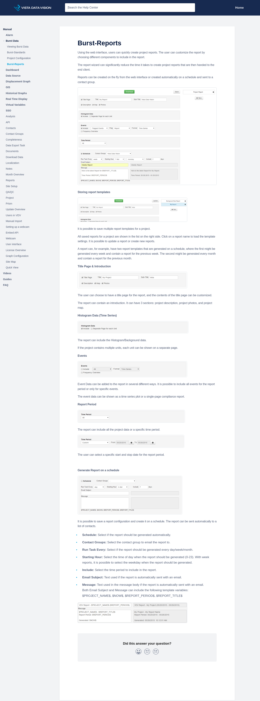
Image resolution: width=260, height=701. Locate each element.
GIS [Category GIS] (8, 87)
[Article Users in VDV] (28, 215)
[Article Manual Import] (28, 221)
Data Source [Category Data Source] (13, 75)
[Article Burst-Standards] (28, 52)
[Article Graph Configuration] (28, 256)
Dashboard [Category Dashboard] (12, 69)
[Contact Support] (246, 7)
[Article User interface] (28, 244)
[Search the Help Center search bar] (130, 7)
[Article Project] (28, 198)
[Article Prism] (28, 204)
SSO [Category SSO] (8, 110)
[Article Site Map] (28, 262)
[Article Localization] (28, 163)
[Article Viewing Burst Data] (28, 47)
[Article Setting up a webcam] (28, 227)
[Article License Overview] (28, 250)
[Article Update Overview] (28, 209)
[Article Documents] (28, 151)
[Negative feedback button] (156, 652)
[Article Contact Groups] (28, 134)
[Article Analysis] (28, 116)
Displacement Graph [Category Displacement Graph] (18, 81)
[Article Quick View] (28, 268)
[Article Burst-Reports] (28, 64)
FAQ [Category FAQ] (5, 285)
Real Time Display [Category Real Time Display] (16, 99)
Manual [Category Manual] (7, 29)
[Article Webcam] (28, 238)
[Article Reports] (28, 180)
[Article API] (28, 122)
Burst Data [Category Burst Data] (12, 40)
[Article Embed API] (28, 233)
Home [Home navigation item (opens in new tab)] (239, 7)
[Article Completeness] (28, 140)
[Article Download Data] (28, 157)
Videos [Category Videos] (7, 273)
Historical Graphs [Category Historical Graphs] (16, 93)
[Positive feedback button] (138, 652)
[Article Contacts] (28, 128)
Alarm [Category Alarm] (9, 35)
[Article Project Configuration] (28, 58)
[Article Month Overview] (28, 175)
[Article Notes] (28, 169)
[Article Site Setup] (28, 186)
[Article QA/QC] (28, 192)
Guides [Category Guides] (7, 279)
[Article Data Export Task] (28, 145)
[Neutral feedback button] (147, 652)
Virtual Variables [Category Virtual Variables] (15, 104)
